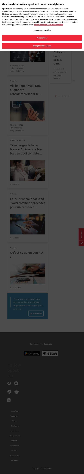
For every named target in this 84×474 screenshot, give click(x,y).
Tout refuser (42, 32)
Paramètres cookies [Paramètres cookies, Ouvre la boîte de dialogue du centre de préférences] (42, 24)
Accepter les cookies (42, 40)
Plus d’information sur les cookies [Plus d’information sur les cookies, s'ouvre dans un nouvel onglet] (48, 19)
